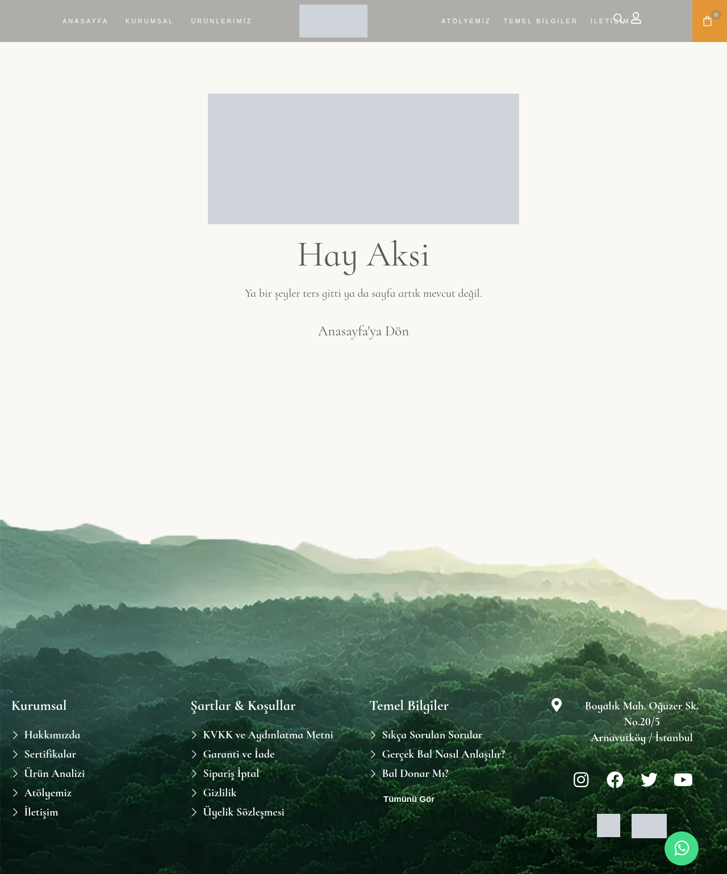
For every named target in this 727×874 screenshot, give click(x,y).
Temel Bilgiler (541, 21)
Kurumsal (150, 21)
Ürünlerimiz (221, 21)
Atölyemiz (466, 21)
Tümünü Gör (408, 799)
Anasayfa (85, 21)
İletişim (610, 21)
